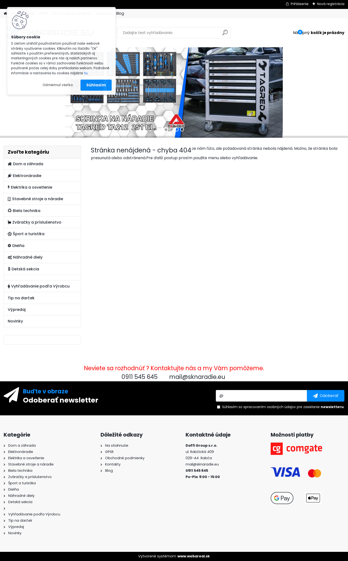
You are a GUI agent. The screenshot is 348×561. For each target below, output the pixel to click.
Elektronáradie (24, 175)
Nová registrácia (330, 3)
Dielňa (16, 245)
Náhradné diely (25, 257)
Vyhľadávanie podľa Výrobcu (39, 286)
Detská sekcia (23, 269)
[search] (225, 34)
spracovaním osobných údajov (269, 406)
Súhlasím (96, 85)
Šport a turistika (26, 234)
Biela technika (24, 210)
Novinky (15, 321)
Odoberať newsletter (60, 399)
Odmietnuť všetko (58, 85)
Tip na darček (21, 298)
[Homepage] (5, 13)
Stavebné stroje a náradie (35, 199)
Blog (120, 13)
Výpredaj (17, 309)
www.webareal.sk (193, 556)
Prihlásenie (300, 3)
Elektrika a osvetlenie (30, 187)
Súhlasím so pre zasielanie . (283, 406)
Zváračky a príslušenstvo (34, 222)
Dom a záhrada (25, 164)
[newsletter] (325, 395)
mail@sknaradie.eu (202, 464)
